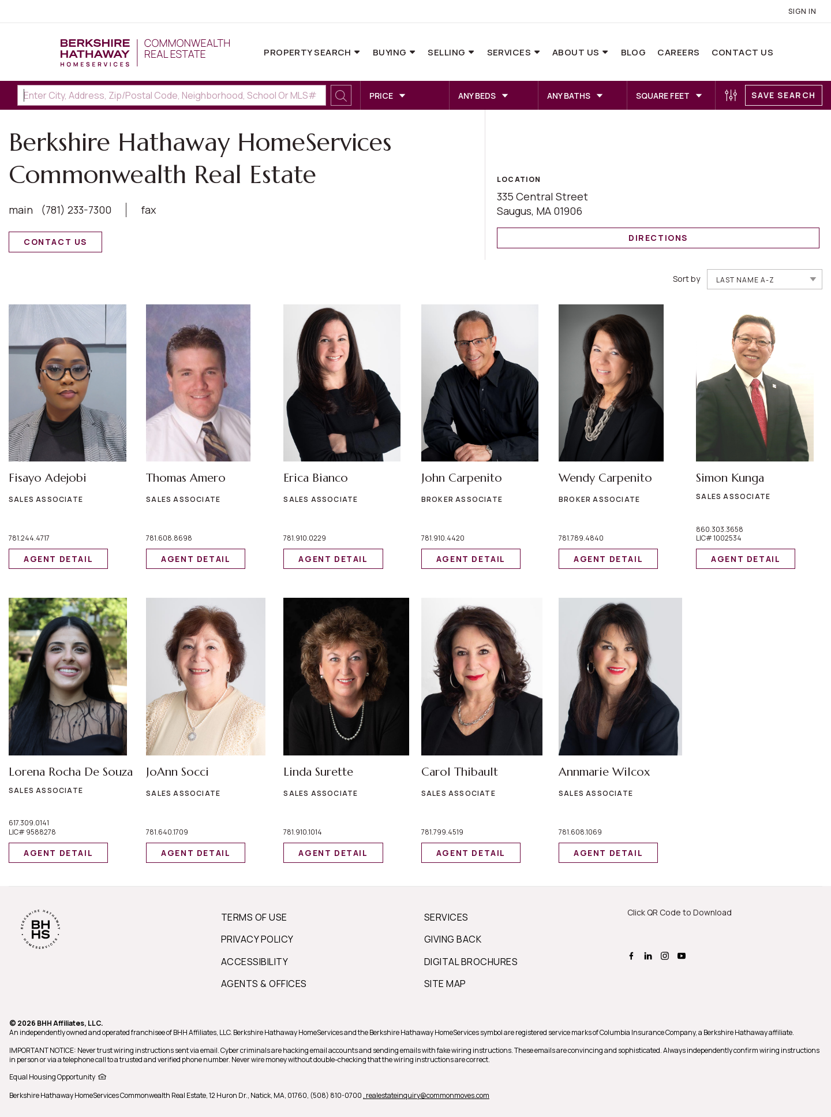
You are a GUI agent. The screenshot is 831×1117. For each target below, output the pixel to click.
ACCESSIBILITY (254, 961)
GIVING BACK (452, 939)
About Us (576, 52)
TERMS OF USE (254, 917)
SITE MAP (445, 983)
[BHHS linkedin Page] (649, 955)
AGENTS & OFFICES (264, 983)
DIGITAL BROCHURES (471, 961)
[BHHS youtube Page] (682, 955)
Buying (391, 52)
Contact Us (743, 52)
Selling (447, 52)
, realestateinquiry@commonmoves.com (426, 1095)
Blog (633, 52)
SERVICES (446, 917)
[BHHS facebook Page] (632, 955)
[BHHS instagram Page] (666, 955)
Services (510, 52)
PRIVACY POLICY (257, 939)
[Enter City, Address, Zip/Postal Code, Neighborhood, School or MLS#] (171, 95)
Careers (678, 52)
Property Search (308, 52)
